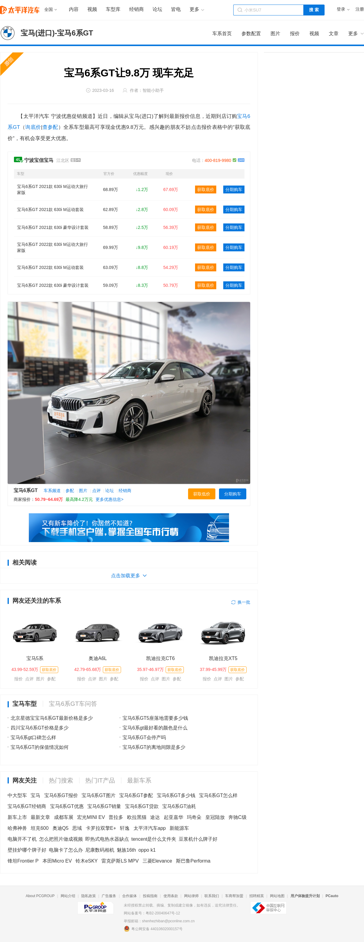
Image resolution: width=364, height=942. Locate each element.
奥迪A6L (98, 658)
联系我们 (211, 896)
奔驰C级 (237, 817)
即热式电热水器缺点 (107, 839)
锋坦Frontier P (23, 860)
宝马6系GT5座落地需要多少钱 (155, 718)
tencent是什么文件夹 (153, 839)
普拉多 (116, 817)
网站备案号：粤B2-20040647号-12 (152, 913)
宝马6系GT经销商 (27, 806)
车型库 (113, 9)
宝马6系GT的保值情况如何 (40, 747)
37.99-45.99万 (213, 669)
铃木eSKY (87, 860)
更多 (353, 33)
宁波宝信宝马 (38, 160)
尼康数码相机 (99, 850)
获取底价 (205, 189)
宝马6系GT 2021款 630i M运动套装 (50, 209)
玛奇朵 (194, 817)
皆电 (176, 9)
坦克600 (40, 828)
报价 (18, 678)
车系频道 (52, 490)
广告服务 (109, 896)
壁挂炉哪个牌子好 (27, 850)
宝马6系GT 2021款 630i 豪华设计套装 (53, 227)
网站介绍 (68, 896)
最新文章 (40, 817)
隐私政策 (88, 896)
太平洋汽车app (149, 828)
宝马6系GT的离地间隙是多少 (154, 747)
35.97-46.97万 (150, 669)
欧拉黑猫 (137, 817)
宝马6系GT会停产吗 (144, 737)
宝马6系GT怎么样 (218, 795)
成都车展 (63, 817)
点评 (96, 490)
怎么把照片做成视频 (61, 839)
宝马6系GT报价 (61, 795)
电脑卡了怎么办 (66, 850)
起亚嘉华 (173, 817)
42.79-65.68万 (87, 669)
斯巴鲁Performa (193, 860)
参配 (70, 490)
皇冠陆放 (215, 817)
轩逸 (125, 828)
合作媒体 (129, 896)
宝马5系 (35, 658)
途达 (155, 817)
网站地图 (277, 896)
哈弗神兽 (17, 828)
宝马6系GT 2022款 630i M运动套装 (50, 267)
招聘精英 (256, 896)
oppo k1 (147, 850)
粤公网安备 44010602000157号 (153, 929)
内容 (74, 9)
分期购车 (233, 189)
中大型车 (17, 795)
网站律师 (191, 896)
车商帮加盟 (234, 896)
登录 (341, 9)
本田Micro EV (57, 860)
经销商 (136, 9)
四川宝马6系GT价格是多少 (40, 727)
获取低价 (201, 493)
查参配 (50, 127)
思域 (77, 828)
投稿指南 (150, 896)
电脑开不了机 (22, 839)
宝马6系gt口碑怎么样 (33, 737)
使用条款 (170, 896)
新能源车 (179, 828)
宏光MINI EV (91, 817)
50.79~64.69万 (49, 499)
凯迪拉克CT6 (160, 658)
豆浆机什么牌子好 (198, 839)
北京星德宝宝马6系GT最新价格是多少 (52, 718)
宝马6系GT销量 (104, 806)
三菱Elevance (157, 860)
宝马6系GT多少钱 (176, 795)
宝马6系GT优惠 (67, 806)
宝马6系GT (26, 490)
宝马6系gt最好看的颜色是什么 (155, 727)
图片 (83, 490)
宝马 (35, 795)
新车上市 (17, 817)
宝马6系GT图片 (98, 795)
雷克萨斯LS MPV (120, 860)
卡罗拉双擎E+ (101, 828)
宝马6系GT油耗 (179, 806)
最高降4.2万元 (79, 499)
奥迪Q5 (60, 828)
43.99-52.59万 (25, 669)
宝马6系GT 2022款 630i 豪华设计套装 (53, 285)
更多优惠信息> (109, 499)
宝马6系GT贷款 (142, 806)
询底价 (33, 127)
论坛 (157, 9)
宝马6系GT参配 (136, 795)
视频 (92, 9)
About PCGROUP (40, 896)
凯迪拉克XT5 (223, 658)
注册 (360, 9)
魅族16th (126, 850)
